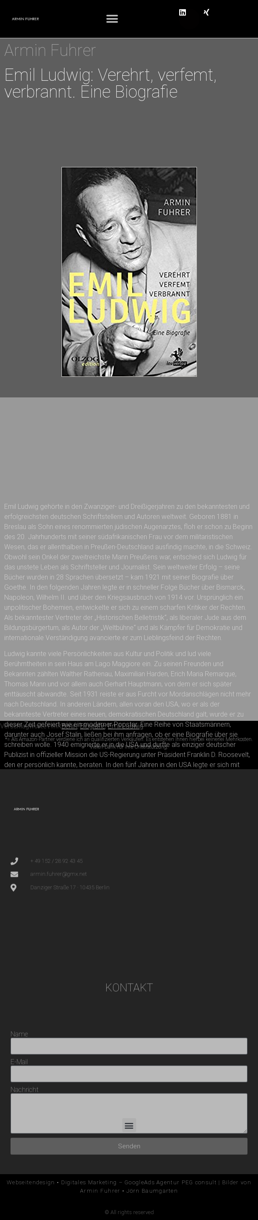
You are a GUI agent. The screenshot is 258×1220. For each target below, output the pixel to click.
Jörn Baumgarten (152, 1191)
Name (19, 1093)
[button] (111, 19)
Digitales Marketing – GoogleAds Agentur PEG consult (139, 1182)
